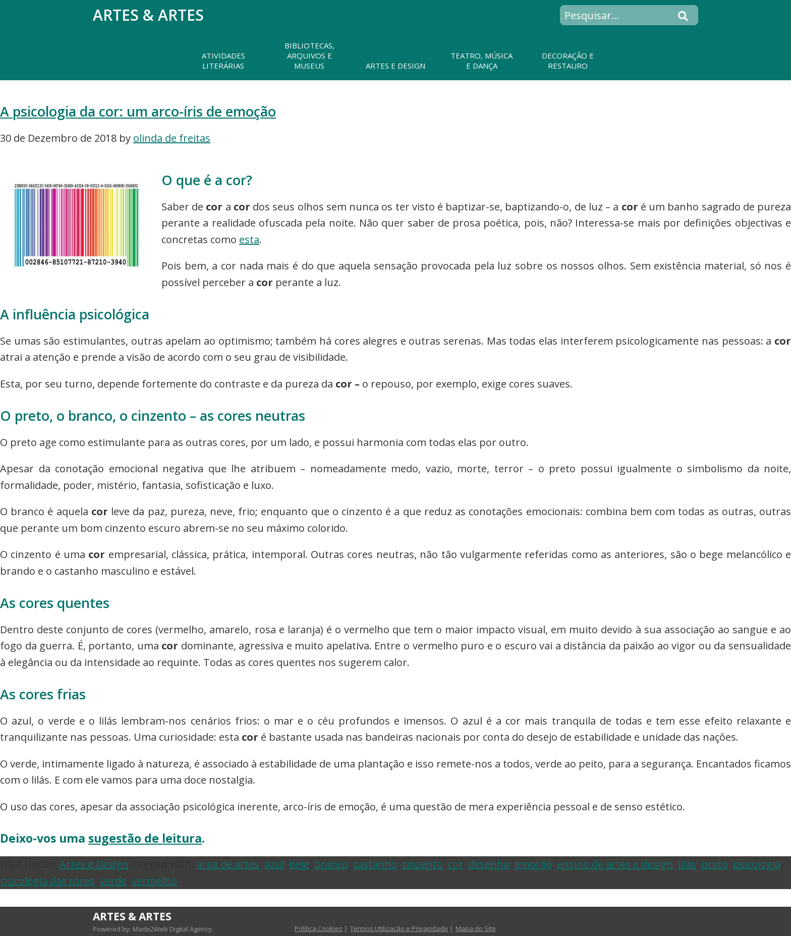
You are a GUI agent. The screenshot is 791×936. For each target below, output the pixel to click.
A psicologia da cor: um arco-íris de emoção (138, 111)
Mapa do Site (476, 928)
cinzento (422, 864)
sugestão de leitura (145, 838)
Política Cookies (319, 928)
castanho (375, 864)
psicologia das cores (47, 881)
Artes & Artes (148, 15)
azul (274, 864)
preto (714, 864)
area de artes (228, 864)
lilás (687, 864)
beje (299, 864)
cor (455, 864)
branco (331, 864)
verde (113, 881)
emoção (533, 864)
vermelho (154, 881)
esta (249, 239)
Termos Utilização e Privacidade (399, 928)
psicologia (756, 864)
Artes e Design (94, 864)
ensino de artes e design (615, 864)
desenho (489, 864)
